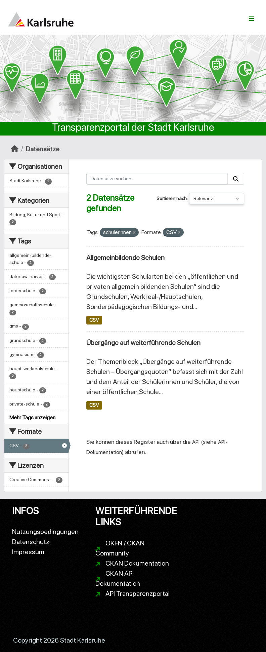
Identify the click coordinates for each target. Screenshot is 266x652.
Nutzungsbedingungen (45, 532)
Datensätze (42, 149)
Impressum (28, 552)
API (196, 442)
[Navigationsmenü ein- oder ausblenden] (251, 18)
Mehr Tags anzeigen (32, 417)
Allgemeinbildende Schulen (125, 258)
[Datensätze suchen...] (157, 179)
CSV (94, 320)
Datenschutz (30, 542)
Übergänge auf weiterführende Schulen (143, 343)
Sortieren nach (172, 198)
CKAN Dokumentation (137, 563)
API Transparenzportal (137, 593)
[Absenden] (235, 179)
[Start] (14, 149)
